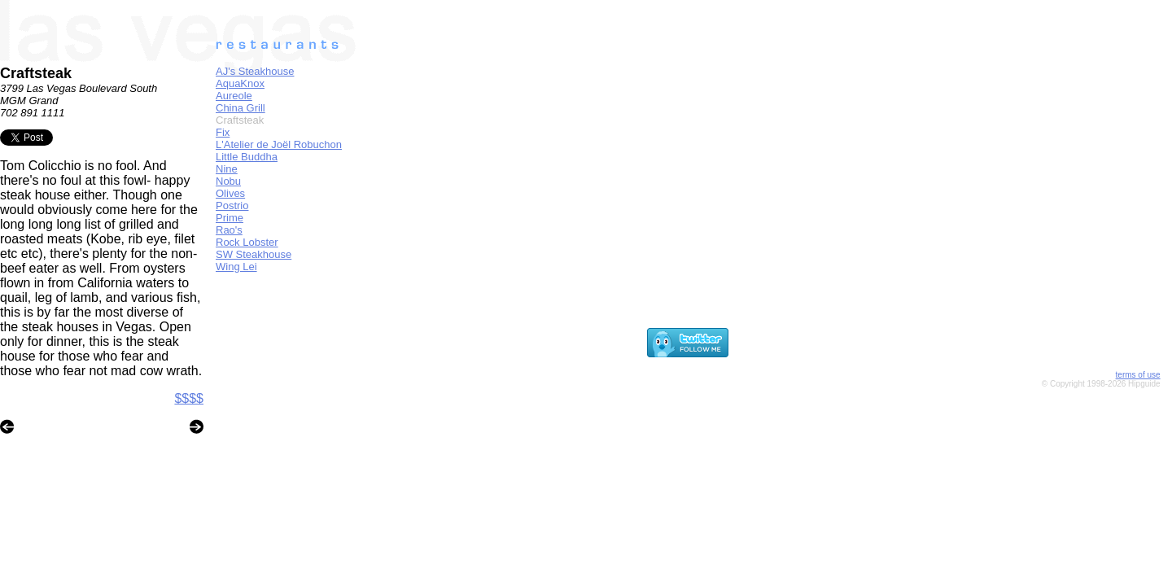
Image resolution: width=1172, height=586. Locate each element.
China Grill (240, 108)
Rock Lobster (247, 242)
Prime (229, 218)
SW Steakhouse (253, 254)
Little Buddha (247, 157)
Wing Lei (236, 266)
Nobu (228, 181)
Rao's (229, 230)
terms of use (1138, 374)
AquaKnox (240, 83)
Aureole (234, 96)
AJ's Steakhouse (255, 71)
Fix (223, 132)
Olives (230, 193)
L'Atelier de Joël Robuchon (279, 144)
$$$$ (188, 398)
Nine (227, 169)
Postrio (232, 205)
